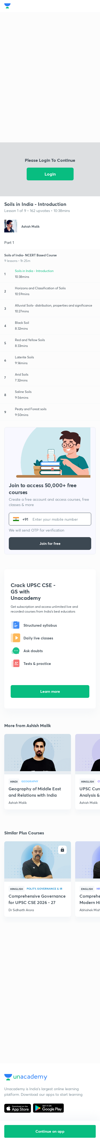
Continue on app (50, 1131)
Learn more (50, 691)
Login (50, 174)
